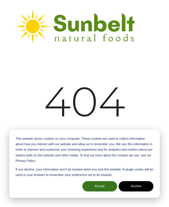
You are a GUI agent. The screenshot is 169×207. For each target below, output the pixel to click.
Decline (136, 186)
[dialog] (84, 164)
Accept (100, 186)
